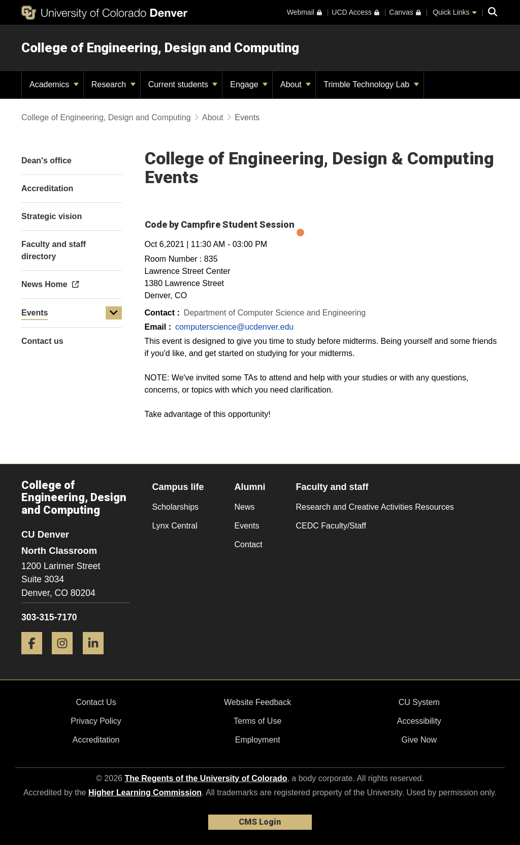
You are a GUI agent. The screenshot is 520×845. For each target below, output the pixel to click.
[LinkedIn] (97, 658)
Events (34, 312)
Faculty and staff (332, 487)
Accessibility (419, 721)
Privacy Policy (96, 721)
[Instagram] (66, 658)
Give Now (419, 739)
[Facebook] (35, 658)
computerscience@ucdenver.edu (234, 327)
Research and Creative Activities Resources (375, 507)
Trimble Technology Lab (370, 84)
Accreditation (96, 739)
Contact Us (96, 702)
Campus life (178, 487)
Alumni (250, 487)
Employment (257, 739)
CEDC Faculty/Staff (331, 525)
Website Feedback (257, 702)
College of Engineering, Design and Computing (160, 47)
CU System (419, 702)
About (295, 84)
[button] (114, 313)
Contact (249, 544)
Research (113, 84)
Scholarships (175, 507)
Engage (249, 84)
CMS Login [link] (260, 822)
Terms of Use (257, 721)
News (245, 507)
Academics (54, 84)
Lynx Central (175, 525)
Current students (183, 84)
